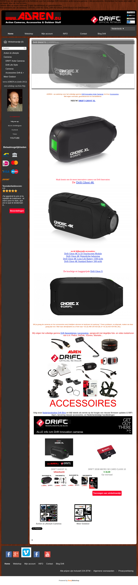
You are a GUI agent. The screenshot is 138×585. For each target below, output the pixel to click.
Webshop (29, 34)
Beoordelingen (17, 211)
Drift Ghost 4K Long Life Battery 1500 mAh (83, 259)
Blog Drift (102, 34)
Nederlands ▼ (118, 29)
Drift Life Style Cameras (12, 67)
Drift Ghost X (96, 271)
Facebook (15, 130)
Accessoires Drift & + (15, 73)
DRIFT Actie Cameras (15, 61)
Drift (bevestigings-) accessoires (74, 333)
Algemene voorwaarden (103, 571)
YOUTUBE (14, 138)
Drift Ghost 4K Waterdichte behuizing (83, 256)
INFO (65, 34)
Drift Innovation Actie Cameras (92, 94)
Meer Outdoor (10, 77)
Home (10, 34)
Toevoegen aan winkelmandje (107, 493)
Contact (83, 34)
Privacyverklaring (125, 571)
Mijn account (47, 34)
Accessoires (114, 94)
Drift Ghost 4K (85, 182)
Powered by (69, 580)
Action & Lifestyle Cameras (11, 55)
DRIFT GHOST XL (87, 101)
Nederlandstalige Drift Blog (54, 413)
